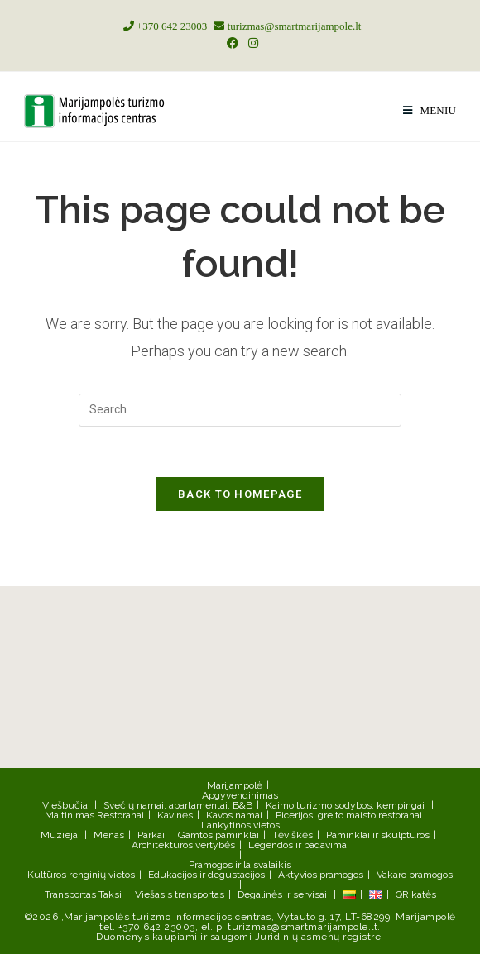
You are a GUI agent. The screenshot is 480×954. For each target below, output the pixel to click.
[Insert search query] (240, 410)
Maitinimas (69, 815)
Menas (109, 835)
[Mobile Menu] (429, 110)
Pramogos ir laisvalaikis (240, 865)
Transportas (70, 894)
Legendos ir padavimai (298, 845)
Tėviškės (292, 835)
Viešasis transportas (179, 894)
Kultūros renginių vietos (81, 874)
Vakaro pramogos (415, 874)
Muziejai (60, 835)
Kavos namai (234, 815)
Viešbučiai (66, 805)
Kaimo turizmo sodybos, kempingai (345, 805)
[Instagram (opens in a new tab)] (250, 43)
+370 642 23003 (163, 26)
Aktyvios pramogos (320, 874)
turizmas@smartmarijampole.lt (285, 26)
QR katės (416, 894)
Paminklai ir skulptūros (378, 835)
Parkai (151, 835)
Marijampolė (234, 785)
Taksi (110, 894)
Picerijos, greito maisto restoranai (349, 815)
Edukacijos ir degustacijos (206, 874)
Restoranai (120, 815)
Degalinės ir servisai (282, 894)
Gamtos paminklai (218, 835)
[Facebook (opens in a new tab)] (232, 43)
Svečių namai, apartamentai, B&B (177, 805)
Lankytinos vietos (240, 825)
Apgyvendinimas (240, 795)
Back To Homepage (240, 494)
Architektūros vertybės (183, 845)
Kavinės (175, 815)
